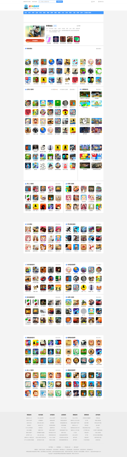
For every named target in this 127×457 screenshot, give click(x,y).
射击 (40, 12)
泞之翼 (75, 432)
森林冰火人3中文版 (75, 430)
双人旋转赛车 (41, 418)
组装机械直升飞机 (64, 430)
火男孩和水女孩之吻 (63, 437)
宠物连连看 (52, 420)
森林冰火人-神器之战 (29, 437)
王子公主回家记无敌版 (29, 439)
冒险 (48, 12)
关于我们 (51, 447)
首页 (26, 12)
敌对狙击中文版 (40, 439)
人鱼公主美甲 (52, 418)
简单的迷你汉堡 (52, 435)
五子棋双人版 (86, 430)
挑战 (55, 28)
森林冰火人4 (29, 418)
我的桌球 (86, 432)
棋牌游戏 (86, 414)
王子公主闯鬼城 (29, 427)
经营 (78, 12)
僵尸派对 (75, 439)
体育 (33, 12)
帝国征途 (98, 418)
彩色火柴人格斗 (40, 422)
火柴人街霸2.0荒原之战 (41, 437)
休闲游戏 (52, 414)
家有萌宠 (52, 422)
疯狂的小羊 (40, 425)
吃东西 (63, 28)
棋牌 (52, 12)
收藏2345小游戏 (26, 1)
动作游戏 (40, 414)
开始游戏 (35, 40)
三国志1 (98, 427)
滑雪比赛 (78, 28)
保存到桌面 (34, 1)
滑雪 (74, 28)
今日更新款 (54, 89)
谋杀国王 (29, 425)
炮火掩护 (98, 425)
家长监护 (76, 447)
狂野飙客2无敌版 (40, 432)
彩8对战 (86, 425)
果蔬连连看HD (64, 420)
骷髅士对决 (40, 430)
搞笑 (44, 12)
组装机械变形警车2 (64, 435)
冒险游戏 (29, 414)
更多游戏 (99, 48)
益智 (37, 12)
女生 (63, 12)
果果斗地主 (63, 432)
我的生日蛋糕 (52, 439)
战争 (81, 12)
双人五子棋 (75, 418)
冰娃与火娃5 (29, 420)
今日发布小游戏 (64, 89)
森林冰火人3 (75, 425)
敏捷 (59, 12)
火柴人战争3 (75, 435)
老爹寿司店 (52, 427)
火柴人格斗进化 (40, 435)
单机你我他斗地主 (86, 427)
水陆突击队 (97, 439)
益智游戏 (63, 414)
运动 (70, 28)
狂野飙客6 (40, 420)
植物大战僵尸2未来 (75, 422)
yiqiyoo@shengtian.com (96, 451)
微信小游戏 (87, 12)
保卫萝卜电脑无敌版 (98, 430)
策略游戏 (75, 414)
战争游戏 (98, 414)
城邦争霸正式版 (98, 437)
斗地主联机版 (86, 439)
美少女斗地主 (64, 418)
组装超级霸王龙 (63, 422)
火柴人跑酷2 (29, 430)
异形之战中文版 (98, 422)
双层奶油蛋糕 (52, 425)
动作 (29, 12)
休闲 (67, 12)
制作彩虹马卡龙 (52, 432)
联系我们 (59, 447)
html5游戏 (51, 28)
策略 (55, 12)
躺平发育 (75, 437)
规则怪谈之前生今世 (75, 427)
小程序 (59, 28)
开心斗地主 (63, 427)
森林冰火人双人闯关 (75, 420)
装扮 (70, 12)
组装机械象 (63, 425)
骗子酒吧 (86, 422)
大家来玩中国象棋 (86, 418)
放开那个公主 (29, 435)
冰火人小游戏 (52, 437)
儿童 (74, 12)
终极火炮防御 (98, 420)
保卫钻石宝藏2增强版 (98, 435)
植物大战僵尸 (29, 432)
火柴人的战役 (98, 432)
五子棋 (86, 420)
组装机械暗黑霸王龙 (63, 439)
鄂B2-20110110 (75, 453)
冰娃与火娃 (29, 422)
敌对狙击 (41, 427)
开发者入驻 (67, 447)
